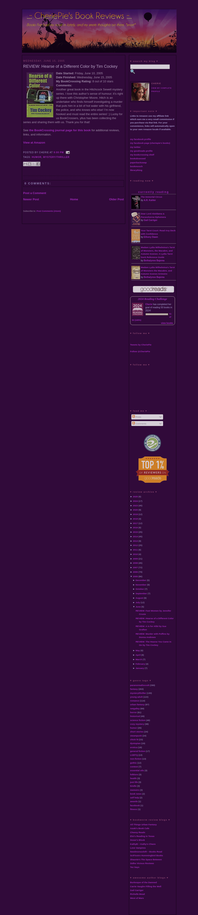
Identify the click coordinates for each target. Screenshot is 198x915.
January (140, 668)
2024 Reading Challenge (152, 299)
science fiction (138, 720)
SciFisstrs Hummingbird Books (146, 855)
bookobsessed (138, 158)
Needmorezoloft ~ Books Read (146, 851)
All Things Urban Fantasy (143, 824)
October (140, 589)
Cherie (148, 304)
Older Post (116, 199)
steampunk (136, 735)
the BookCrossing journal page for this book (60, 130)
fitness (133, 809)
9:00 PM (59, 152)
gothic (133, 763)
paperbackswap (138, 162)
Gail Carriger (151, 220)
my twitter (135, 147)
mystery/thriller (56, 157)
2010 (135, 554)
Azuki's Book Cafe (139, 828)
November (141, 584)
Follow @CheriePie (140, 351)
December (141, 580)
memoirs (134, 790)
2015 (135, 532)
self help (134, 797)
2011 (135, 549)
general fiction (137, 751)
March (139, 659)
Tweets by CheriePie (140, 344)
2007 (135, 567)
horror (133, 712)
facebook (135, 805)
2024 (135, 501)
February (140, 664)
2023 (135, 505)
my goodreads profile (141, 151)
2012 (135, 545)
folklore (134, 774)
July (138, 602)
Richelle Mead (137, 894)
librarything (136, 170)
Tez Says (135, 867)
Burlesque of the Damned (143, 882)
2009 (135, 558)
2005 (135, 576)
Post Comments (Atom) (48, 211)
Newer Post (31, 199)
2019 (135, 514)
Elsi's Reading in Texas (142, 836)
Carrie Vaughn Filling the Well (145, 886)
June (138, 606)
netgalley (135, 708)
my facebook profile (140, 139)
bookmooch (136, 166)
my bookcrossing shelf (142, 154)
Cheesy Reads (137, 832)
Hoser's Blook (137, 840)
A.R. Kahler (150, 200)
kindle (133, 786)
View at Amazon (34, 142)
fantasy (134, 689)
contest (134, 766)
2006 (135, 572)
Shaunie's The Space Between (146, 859)
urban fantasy (137, 704)
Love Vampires (138, 848)
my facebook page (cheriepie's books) (150, 143)
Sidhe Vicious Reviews (142, 863)
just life (134, 782)
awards (134, 801)
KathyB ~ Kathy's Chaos (143, 844)
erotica (133, 747)
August (139, 598)
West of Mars (137, 898)
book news (136, 794)
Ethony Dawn (151, 237)
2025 (135, 496)
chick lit (134, 739)
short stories (137, 731)
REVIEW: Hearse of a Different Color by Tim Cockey (70, 66)
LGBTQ (134, 755)
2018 (135, 519)
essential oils (137, 770)
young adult (136, 697)
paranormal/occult (139, 685)
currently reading (153, 192)
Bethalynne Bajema (154, 260)
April (138, 655)
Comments (139, 423)
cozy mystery (137, 724)
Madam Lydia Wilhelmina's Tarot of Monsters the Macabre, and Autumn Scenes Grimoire (158, 270)
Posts (136, 417)
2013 (135, 541)
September (141, 593)
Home (74, 199)
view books (167, 323)
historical (135, 716)
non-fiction (136, 759)
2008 (135, 563)
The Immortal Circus (151, 197)
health (133, 778)
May (138, 650)
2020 (135, 510)
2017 (135, 523)
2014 (135, 536)
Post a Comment (34, 193)
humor (36, 157)
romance (134, 700)
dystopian (135, 743)
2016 (135, 527)
